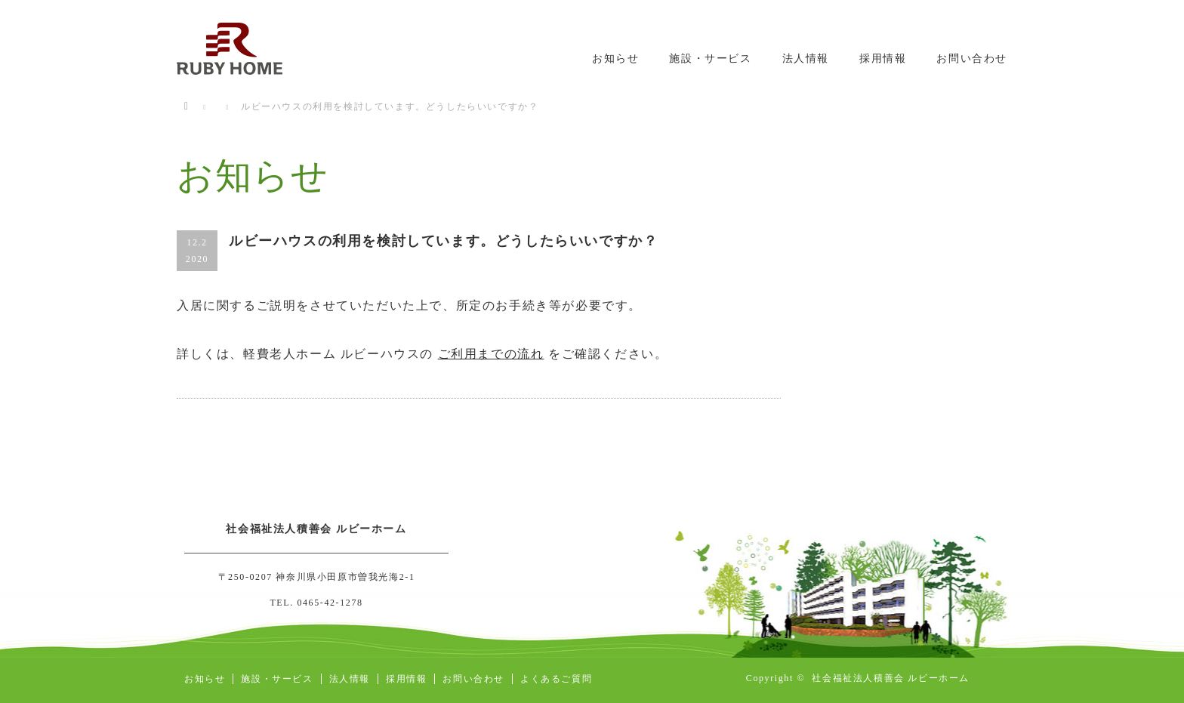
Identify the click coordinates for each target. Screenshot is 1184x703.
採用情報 (882, 58)
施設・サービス (710, 58)
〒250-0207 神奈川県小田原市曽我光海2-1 (316, 577)
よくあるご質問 (556, 679)
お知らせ (615, 58)
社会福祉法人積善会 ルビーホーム (891, 678)
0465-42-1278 (329, 602)
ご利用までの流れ (491, 353)
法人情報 (805, 58)
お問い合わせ (971, 58)
